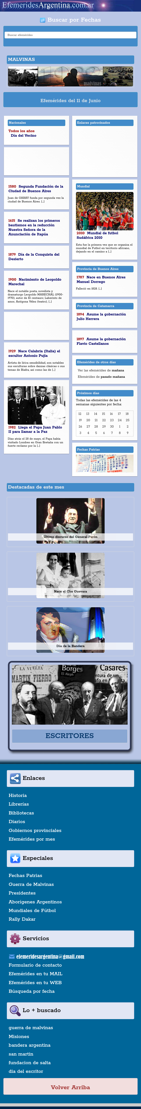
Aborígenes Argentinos (35, 902)
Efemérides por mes (32, 839)
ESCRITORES (69, 736)
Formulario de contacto (35, 965)
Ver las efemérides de (101, 370)
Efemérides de (101, 377)
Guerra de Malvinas (31, 884)
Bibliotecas (21, 813)
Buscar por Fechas (70, 20)
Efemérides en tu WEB (35, 983)
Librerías (19, 804)
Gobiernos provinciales (35, 830)
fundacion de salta (30, 1063)
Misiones (19, 1036)
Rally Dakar (22, 919)
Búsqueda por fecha (32, 991)
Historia (18, 795)
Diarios (17, 822)
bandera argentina (29, 1045)
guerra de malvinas (31, 1028)
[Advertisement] (36, 161)
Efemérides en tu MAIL (35, 974)
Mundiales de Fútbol (32, 910)
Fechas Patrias (25, 875)
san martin (21, 1054)
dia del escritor (26, 1071)
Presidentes (22, 893)
